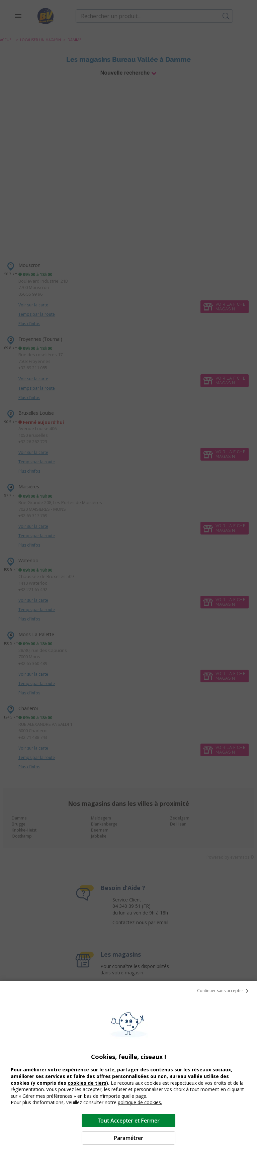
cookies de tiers (87, 1083)
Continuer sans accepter (224, 991)
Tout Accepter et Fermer (129, 1120)
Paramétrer (128, 1138)
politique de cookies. (140, 1102)
